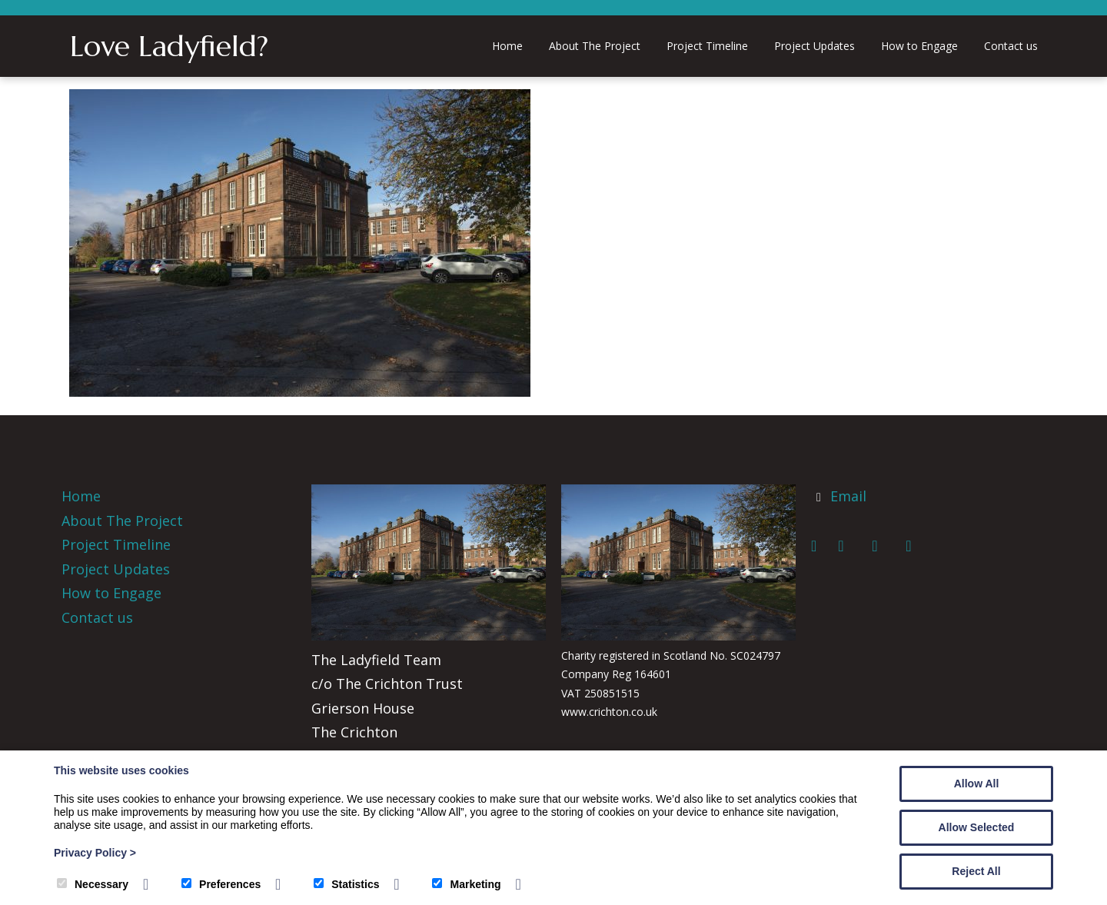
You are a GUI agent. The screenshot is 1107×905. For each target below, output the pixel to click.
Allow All (976, 783)
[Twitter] (846, 546)
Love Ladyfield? (169, 46)
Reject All (976, 871)
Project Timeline (707, 45)
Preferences (221, 884)
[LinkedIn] (880, 546)
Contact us (1011, 45)
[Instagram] (912, 546)
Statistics (346, 884)
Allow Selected (977, 827)
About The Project (594, 45)
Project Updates (814, 45)
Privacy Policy (95, 853)
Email (848, 496)
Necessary (92, 884)
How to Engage (919, 45)
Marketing (466, 884)
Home (507, 45)
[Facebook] (820, 546)
